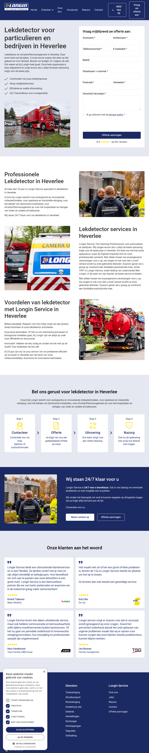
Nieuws (86, 9)
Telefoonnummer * (92, 49)
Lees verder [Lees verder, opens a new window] (23, 694)
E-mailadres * (120, 49)
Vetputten (71, 730)
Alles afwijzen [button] (25, 737)
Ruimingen (71, 721)
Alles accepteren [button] (25, 729)
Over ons (60, 10)
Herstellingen (72, 716)
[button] (48, 10)
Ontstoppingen (73, 726)
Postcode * (88, 82)
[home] (16, 7)
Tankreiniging (73, 692)
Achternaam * (120, 37)
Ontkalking (71, 735)
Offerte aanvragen (111, 517)
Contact (99, 9)
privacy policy (116, 114)
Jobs (111, 697)
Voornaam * (89, 37)
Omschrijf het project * (94, 93)
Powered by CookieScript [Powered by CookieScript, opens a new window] (25, 747)
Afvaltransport (73, 697)
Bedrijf (86, 60)
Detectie (70, 711)
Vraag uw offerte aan (137, 10)
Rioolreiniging (73, 702)
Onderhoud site (73, 706)
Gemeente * (119, 82)
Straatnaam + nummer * (95, 71)
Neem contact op (80, 517)
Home (34, 9)
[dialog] (25, 709)
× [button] (44, 672)
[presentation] (105, 123)
